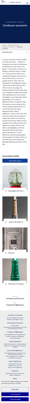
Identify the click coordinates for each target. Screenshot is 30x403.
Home (4, 45)
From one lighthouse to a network (15, 356)
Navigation (7, 52)
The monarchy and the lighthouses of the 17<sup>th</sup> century (15, 327)
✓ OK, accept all (15, 394)
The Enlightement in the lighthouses (15, 334)
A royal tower (15, 325)
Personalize (15, 389)
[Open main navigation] (27, 2)
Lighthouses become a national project (15, 344)
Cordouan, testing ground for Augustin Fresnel (15, 346)
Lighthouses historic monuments (15, 373)
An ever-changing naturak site (15, 317)
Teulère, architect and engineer (15, 336)
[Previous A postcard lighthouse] (15, 297)
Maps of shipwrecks (15, 375)
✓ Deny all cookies (15, 399)
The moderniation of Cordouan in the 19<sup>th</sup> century (15, 353)
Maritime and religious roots (15, 319)
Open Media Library (15, 161)
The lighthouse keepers (15, 358)
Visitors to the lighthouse (15, 367)
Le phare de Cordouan (15, 2)
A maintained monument (15, 364)
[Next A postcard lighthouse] (15, 304)
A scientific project (15, 338)
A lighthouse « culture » (12, 46)
